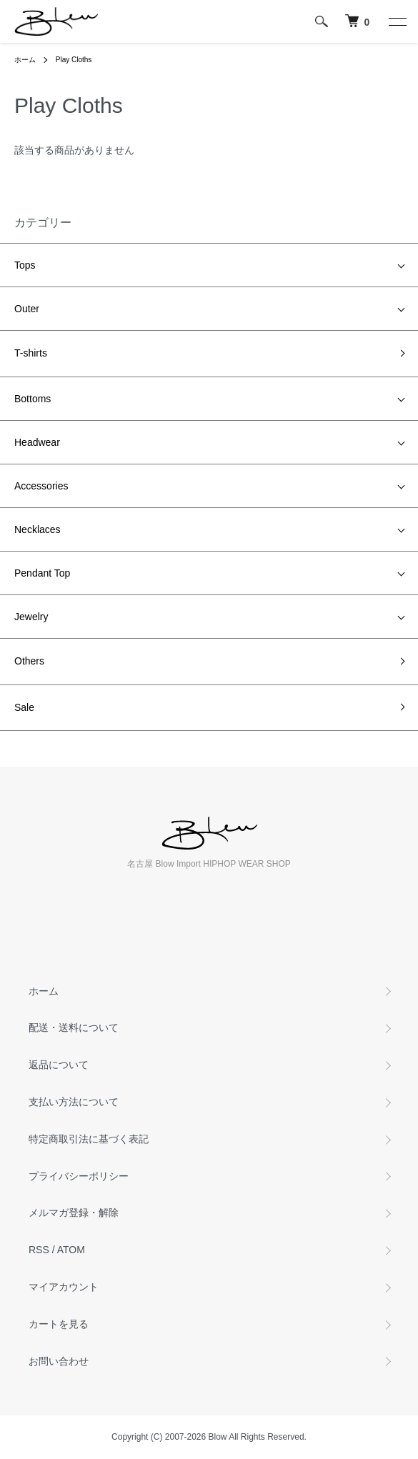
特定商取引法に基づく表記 (89, 1139)
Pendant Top (42, 573)
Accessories (41, 486)
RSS (39, 1249)
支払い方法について (74, 1101)
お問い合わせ (59, 1361)
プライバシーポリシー (79, 1176)
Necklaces (37, 529)
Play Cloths (74, 60)
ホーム (25, 60)
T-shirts (30, 353)
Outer (26, 308)
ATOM (71, 1249)
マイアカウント (64, 1287)
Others (29, 661)
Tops (25, 265)
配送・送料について (74, 1027)
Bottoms (32, 398)
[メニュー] (396, 21)
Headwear (37, 442)
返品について (59, 1064)
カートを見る (59, 1324)
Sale (24, 707)
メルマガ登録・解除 (74, 1212)
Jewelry (31, 616)
